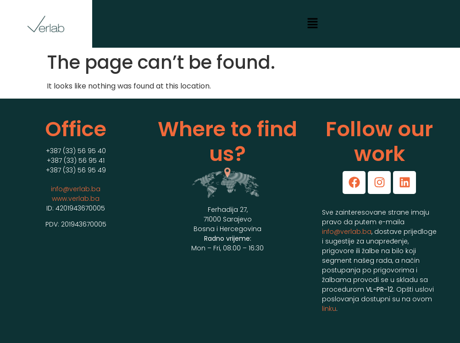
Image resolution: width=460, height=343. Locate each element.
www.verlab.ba (76, 198)
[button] (313, 24)
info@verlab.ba (75, 189)
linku (329, 308)
